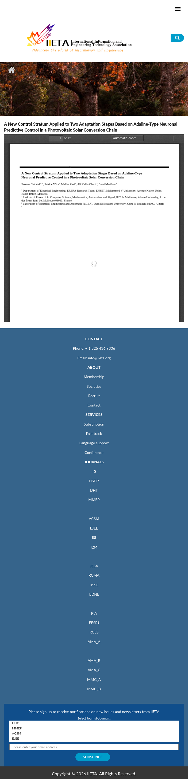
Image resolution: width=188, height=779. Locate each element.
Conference (94, 452)
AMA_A (94, 641)
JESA (94, 566)
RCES (94, 632)
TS (94, 471)
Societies (94, 386)
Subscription (94, 424)
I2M (94, 547)
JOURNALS (93, 462)
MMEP (94, 499)
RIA (94, 613)
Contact (94, 405)
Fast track (94, 433)
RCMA (94, 575)
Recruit (94, 395)
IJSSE (94, 585)
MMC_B (94, 689)
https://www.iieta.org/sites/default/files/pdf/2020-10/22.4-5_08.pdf (94, 228)
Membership (94, 376)
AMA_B (94, 660)
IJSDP (94, 481)
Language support (94, 443)
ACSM (94, 518)
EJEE (94, 528)
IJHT (94, 490)
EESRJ (94, 622)
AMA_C (94, 670)
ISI (94, 537)
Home (11, 70)
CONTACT (94, 339)
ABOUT (94, 367)
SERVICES (94, 414)
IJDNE (94, 594)
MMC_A (94, 679)
